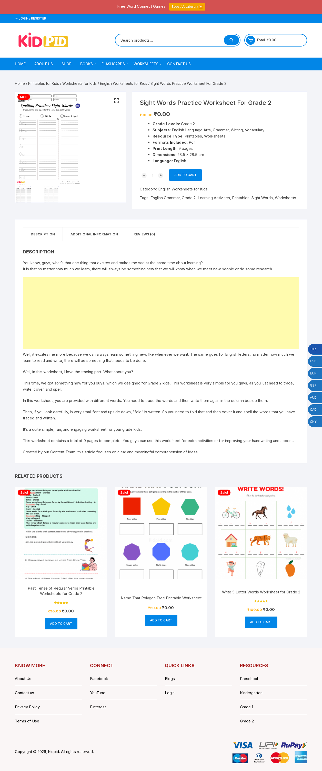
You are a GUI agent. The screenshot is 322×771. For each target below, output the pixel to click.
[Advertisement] (161, 313)
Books (88, 64)
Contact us (24, 692)
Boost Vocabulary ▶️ (187, 6)
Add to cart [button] (61, 624)
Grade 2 (189, 197)
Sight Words (262, 197)
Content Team (62, 451)
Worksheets (148, 64)
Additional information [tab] (94, 234)
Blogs (170, 678)
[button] (116, 101)
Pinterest (98, 706)
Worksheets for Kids (79, 83)
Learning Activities (214, 197)
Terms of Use (27, 721)
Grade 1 (246, 706)
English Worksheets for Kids (123, 83)
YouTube (97, 692)
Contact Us (179, 64)
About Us (43, 64)
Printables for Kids (43, 83)
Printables (240, 197)
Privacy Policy (27, 706)
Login (170, 692)
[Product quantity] (152, 175)
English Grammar (165, 197)
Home (20, 64)
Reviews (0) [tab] (144, 234)
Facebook (99, 678)
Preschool (249, 678)
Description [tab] (43, 234)
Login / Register (30, 18)
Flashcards (115, 64)
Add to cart (185, 175)
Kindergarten (251, 692)
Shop (67, 64)
